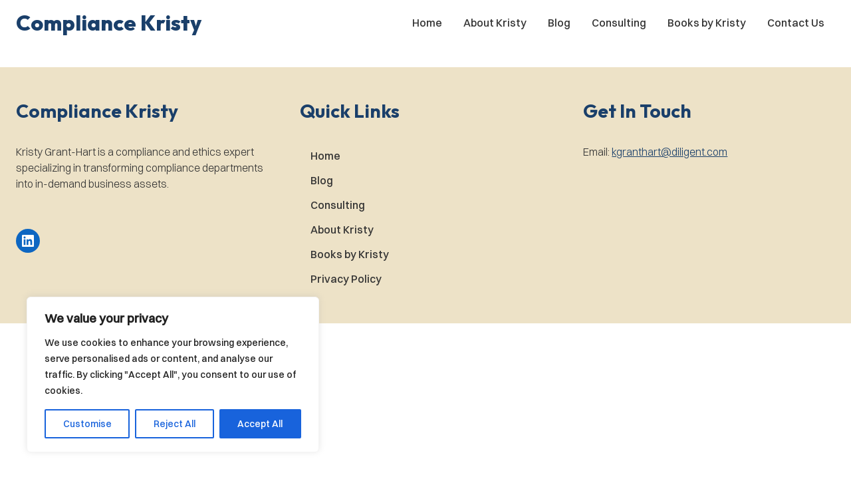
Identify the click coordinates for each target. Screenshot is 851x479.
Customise (87, 424)
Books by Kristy (707, 22)
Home (427, 22)
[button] (108, 23)
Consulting (619, 22)
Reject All (174, 424)
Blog (559, 22)
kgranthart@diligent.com (669, 151)
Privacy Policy (346, 278)
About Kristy (495, 22)
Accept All (260, 424)
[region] (173, 374)
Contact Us (795, 22)
